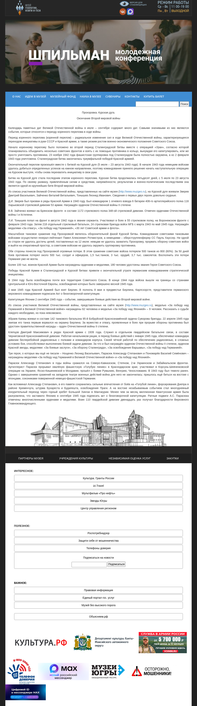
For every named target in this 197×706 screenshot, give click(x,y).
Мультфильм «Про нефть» (98, 493)
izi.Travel (98, 485)
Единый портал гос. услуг (98, 597)
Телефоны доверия (98, 548)
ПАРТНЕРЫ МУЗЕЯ (30, 458)
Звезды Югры (98, 500)
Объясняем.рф (98, 616)
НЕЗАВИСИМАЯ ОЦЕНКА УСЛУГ (130, 458)
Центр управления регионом (98, 508)
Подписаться (117, 564)
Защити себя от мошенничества (98, 540)
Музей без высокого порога (99, 605)
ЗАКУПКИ (172, 458)
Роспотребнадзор (98, 533)
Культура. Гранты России (98, 478)
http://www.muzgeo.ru (132, 191)
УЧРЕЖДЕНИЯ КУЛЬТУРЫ (76, 458)
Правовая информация (98, 590)
